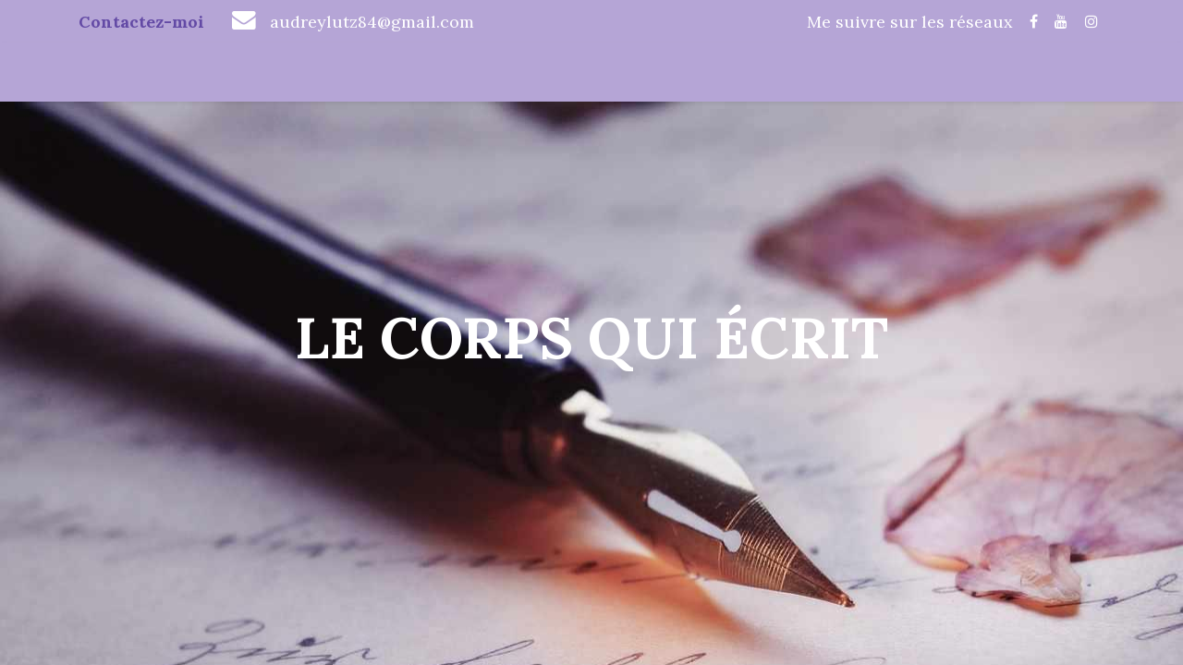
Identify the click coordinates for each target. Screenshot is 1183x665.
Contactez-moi (141, 21)
